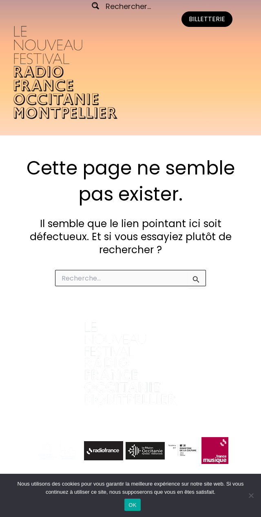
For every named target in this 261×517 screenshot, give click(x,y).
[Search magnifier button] (95, 5)
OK (132, 505)
